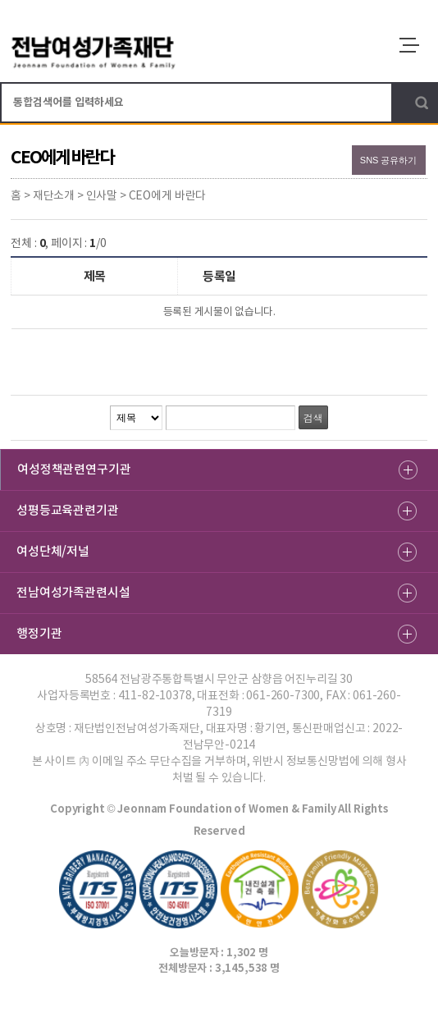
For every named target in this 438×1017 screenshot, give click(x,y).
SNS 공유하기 (388, 160)
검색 (421, 102)
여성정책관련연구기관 (73, 469)
